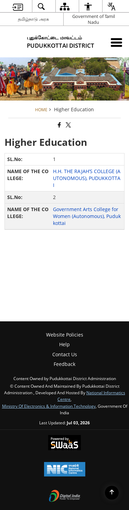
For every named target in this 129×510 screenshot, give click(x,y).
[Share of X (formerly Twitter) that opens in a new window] (68, 125)
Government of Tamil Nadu (93, 19)
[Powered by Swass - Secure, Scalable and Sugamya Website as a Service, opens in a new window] (64, 443)
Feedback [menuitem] (64, 364)
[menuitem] (17, 6)
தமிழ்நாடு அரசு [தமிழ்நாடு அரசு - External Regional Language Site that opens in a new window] (33, 19)
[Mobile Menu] (116, 42)
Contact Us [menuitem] (64, 354)
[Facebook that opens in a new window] (59, 125)
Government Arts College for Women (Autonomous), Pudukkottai (87, 216)
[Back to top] (112, 493)
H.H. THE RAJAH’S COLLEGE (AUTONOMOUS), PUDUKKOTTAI (86, 178)
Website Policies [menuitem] (64, 334)
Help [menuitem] (64, 344)
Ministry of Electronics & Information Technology (49, 406)
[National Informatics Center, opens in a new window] (64, 470)
